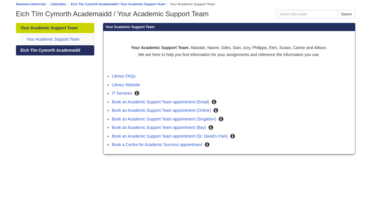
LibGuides (58, 4)
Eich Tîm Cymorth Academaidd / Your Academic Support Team (118, 4)
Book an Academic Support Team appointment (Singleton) (164, 119)
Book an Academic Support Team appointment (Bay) (159, 127)
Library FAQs (124, 76)
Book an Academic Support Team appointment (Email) (161, 102)
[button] (137, 93)
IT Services (122, 93)
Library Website (126, 84)
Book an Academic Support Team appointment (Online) (162, 110)
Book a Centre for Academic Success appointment (158, 144)
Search (346, 14)
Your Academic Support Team (53, 39)
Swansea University (31, 4)
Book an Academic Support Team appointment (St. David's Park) (170, 136)
